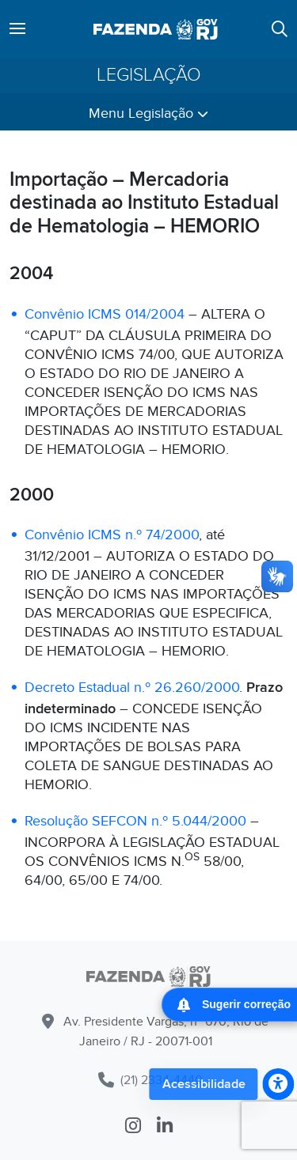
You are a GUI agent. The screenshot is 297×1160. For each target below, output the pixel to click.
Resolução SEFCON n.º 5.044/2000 (135, 821)
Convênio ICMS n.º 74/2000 (112, 535)
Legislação (149, 75)
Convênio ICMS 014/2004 (105, 314)
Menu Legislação (148, 113)
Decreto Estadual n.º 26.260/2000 (132, 687)
